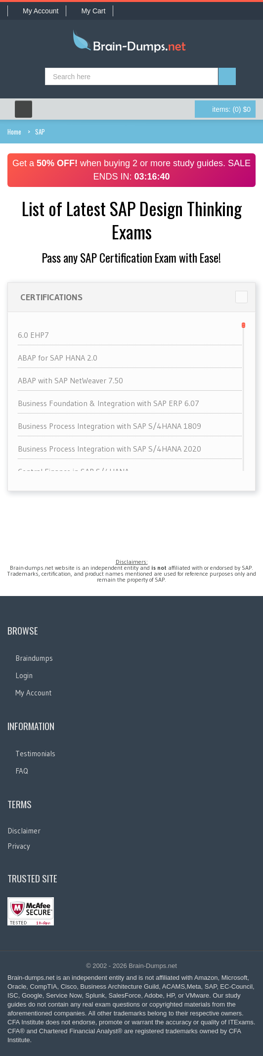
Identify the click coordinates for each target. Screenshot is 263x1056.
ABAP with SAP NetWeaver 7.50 (70, 380)
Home (14, 132)
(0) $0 (231, 109)
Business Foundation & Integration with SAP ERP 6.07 (108, 403)
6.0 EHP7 (33, 335)
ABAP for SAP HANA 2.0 (57, 358)
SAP (40, 132)
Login (24, 675)
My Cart (89, 10)
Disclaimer (24, 830)
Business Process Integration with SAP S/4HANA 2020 (109, 449)
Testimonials (35, 753)
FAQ (21, 771)
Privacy (18, 846)
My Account (36, 10)
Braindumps (34, 658)
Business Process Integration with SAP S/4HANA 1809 (109, 426)
